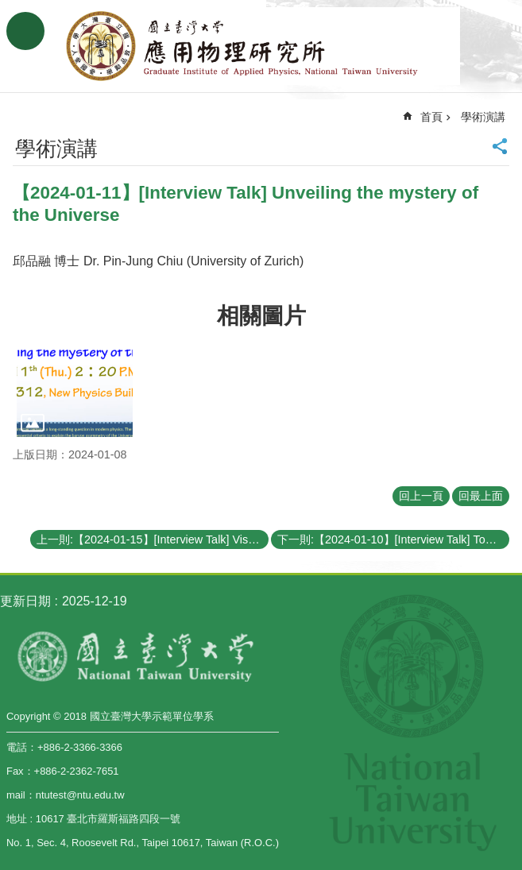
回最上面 (480, 495)
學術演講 (483, 116)
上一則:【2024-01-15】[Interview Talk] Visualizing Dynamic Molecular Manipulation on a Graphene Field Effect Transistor (153, 539)
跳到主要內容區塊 (8, 8)
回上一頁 (421, 495)
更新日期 (25, 601)
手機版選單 (25, 31)
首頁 (431, 116)
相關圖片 (261, 316)
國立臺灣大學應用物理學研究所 (261, 46)
